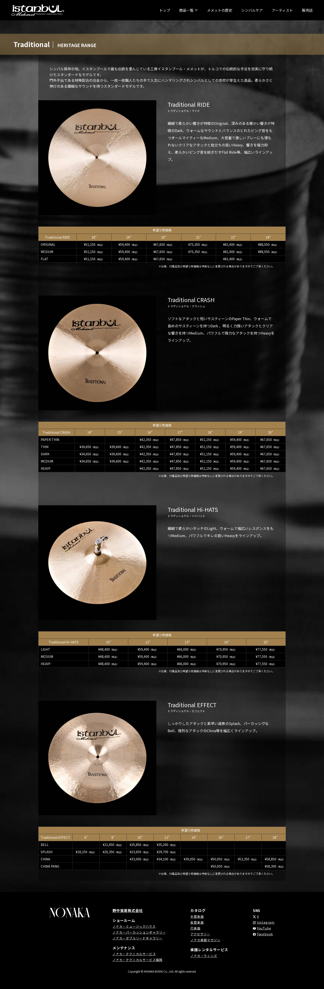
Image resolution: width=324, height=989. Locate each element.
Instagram (265, 922)
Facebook (265, 934)
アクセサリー (200, 934)
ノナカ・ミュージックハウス (133, 926)
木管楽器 (197, 916)
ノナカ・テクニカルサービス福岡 (137, 959)
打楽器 (195, 928)
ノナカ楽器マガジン (205, 940)
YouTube (264, 928)
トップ (164, 10)
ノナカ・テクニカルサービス (134, 954)
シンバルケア (252, 10)
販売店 (307, 10)
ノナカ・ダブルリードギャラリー (137, 938)
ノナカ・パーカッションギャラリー (139, 932)
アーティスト (282, 10)
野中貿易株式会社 (127, 910)
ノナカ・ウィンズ (203, 955)
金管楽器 (197, 922)
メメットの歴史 (219, 10)
